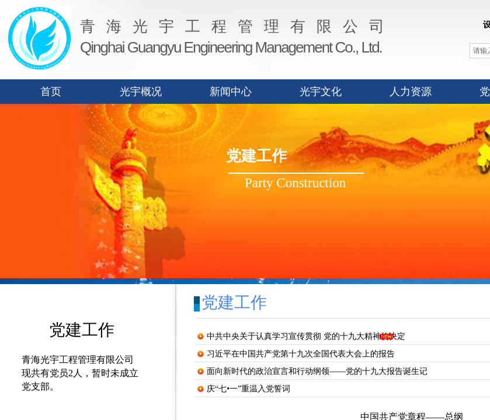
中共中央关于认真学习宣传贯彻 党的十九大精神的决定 (306, 336)
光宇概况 (141, 91)
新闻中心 (231, 91)
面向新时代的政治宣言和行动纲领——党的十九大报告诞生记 (317, 371)
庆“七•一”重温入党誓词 (248, 388)
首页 (50, 91)
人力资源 (411, 91)
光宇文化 (321, 91)
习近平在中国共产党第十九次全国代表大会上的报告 (301, 353)
